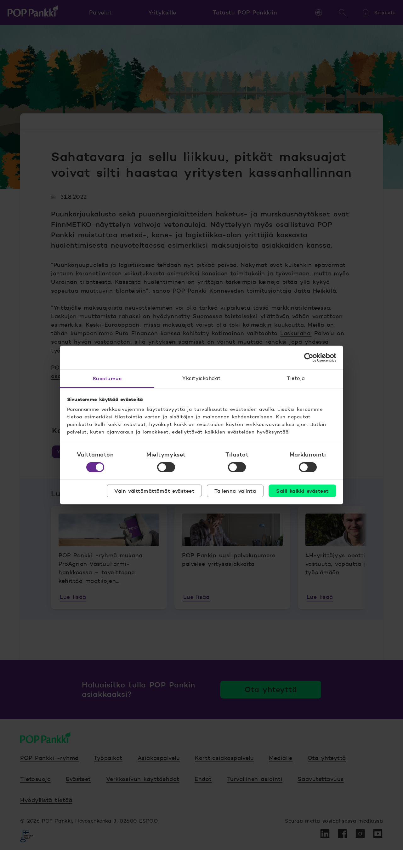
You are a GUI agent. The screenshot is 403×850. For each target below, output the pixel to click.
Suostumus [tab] (107, 378)
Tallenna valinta (235, 491)
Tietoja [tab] (296, 378)
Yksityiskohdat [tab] (201, 378)
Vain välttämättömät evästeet (154, 491)
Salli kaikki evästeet (302, 491)
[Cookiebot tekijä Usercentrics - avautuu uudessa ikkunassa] (308, 357)
